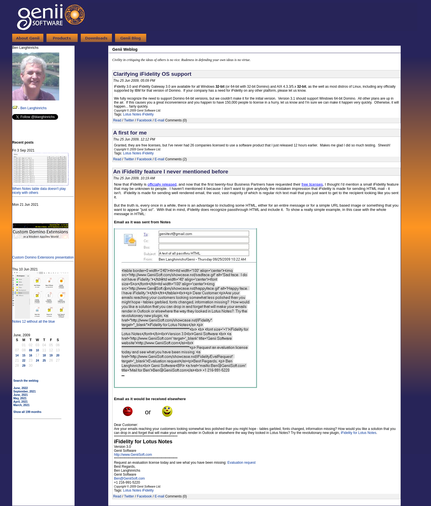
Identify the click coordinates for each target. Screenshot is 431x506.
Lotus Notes (132, 114)
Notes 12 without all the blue (40, 320)
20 (57, 355)
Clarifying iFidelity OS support (152, 74)
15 (23, 355)
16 (30, 355)
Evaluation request (241, 463)
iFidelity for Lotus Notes (358, 433)
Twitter (129, 120)
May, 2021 (20, 398)
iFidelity (148, 114)
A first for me (130, 133)
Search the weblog (25, 380)
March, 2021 (21, 405)
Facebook (144, 120)
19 (50, 355)
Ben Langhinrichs (33, 108)
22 (23, 360)
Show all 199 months (27, 411)
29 (23, 365)
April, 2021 (20, 401)
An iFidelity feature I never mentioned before (170, 172)
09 (30, 350)
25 (44, 360)
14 (16, 355)
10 (37, 350)
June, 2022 (20, 388)
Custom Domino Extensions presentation (43, 255)
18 (44, 355)
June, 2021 (20, 394)
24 (37, 360)
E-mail (159, 120)
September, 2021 (24, 391)
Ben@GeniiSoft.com (129, 478)
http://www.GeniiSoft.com (133, 455)
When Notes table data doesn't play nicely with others (40, 189)
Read (117, 120)
